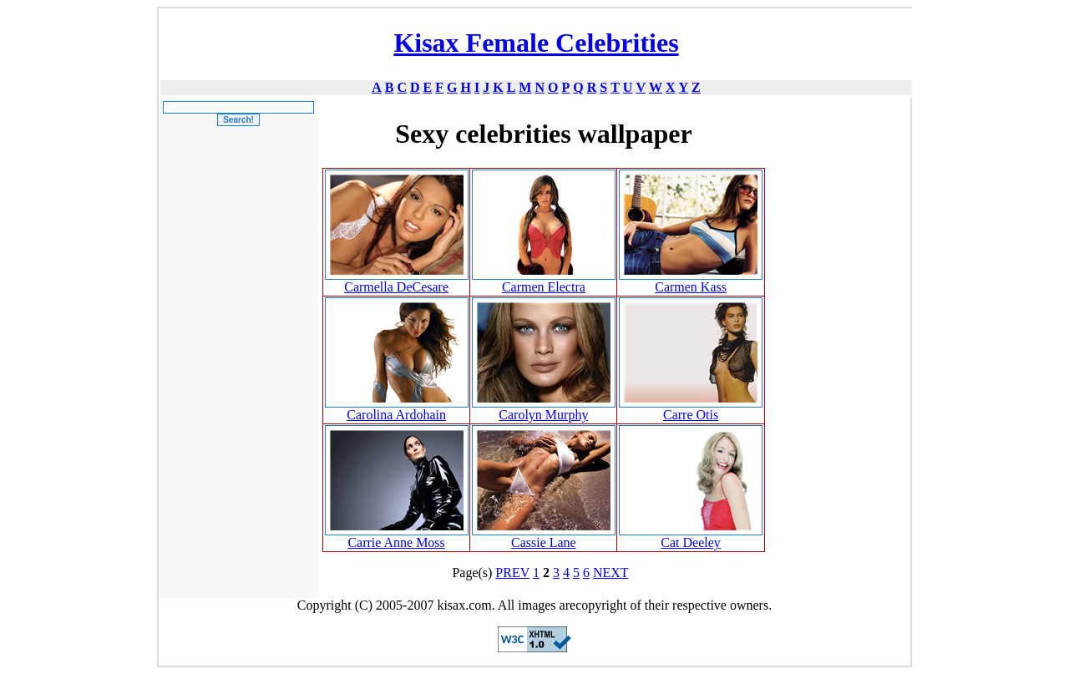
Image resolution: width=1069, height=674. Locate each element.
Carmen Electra (543, 287)
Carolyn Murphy (543, 415)
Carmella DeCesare (396, 287)
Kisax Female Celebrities (535, 43)
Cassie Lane (543, 542)
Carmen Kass (691, 287)
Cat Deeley (691, 542)
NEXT (610, 572)
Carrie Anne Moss (395, 542)
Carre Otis (690, 415)
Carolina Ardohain (396, 415)
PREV (512, 572)
